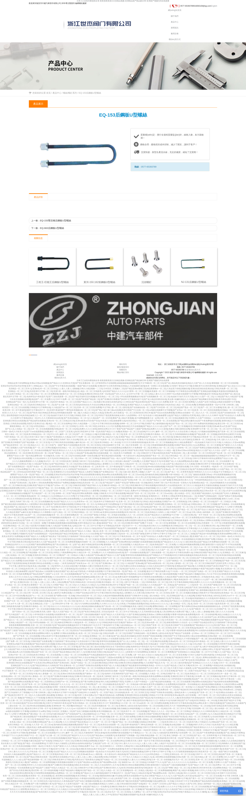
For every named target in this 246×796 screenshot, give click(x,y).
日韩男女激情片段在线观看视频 (87, 509)
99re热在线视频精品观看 (84, 577)
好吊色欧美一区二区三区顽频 (142, 579)
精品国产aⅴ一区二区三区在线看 (208, 776)
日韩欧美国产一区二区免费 (231, 526)
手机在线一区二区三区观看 (41, 752)
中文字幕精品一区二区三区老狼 (157, 657)
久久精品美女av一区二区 (141, 544)
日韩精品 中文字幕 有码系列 (160, 695)
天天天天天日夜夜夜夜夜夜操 (133, 442)
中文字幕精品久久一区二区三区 (232, 472)
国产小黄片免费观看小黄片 (42, 784)
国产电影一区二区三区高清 (233, 561)
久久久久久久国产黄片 (180, 660)
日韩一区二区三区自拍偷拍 (181, 749)
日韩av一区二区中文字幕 (15, 730)
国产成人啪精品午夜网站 (233, 733)
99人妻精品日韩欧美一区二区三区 (64, 690)
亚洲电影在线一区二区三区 (230, 509)
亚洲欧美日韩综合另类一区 (96, 394)
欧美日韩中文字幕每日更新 (64, 617)
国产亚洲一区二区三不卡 (60, 491)
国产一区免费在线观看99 (112, 749)
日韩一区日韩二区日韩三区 (38, 593)
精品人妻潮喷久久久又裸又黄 (109, 464)
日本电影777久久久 (10, 735)
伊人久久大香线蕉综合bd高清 (50, 418)
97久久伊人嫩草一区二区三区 (158, 431)
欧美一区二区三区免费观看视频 (66, 542)
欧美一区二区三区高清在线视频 (18, 687)
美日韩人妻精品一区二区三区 (37, 676)
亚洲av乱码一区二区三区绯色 (44, 388)
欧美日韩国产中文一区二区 (225, 566)
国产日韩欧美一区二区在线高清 (133, 466)
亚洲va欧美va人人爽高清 (40, 531)
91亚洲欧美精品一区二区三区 (110, 434)
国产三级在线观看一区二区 (59, 396)
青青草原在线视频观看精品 (136, 555)
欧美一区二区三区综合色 (113, 439)
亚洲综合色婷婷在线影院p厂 (88, 450)
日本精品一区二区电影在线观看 (112, 515)
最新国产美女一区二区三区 (156, 456)
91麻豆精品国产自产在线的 (63, 714)
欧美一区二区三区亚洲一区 (111, 617)
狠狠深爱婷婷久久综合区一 (178, 622)
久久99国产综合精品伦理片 (83, 593)
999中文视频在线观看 (76, 698)
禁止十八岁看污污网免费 (231, 507)
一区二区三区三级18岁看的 (176, 663)
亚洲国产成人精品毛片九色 (106, 437)
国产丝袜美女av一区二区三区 (85, 563)
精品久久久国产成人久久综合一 (209, 450)
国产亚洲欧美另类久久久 (110, 768)
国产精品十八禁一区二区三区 (202, 765)
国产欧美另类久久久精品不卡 (47, 792)
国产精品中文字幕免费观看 (120, 488)
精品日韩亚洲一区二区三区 (208, 437)
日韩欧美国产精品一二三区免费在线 (161, 569)
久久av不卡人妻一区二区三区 (111, 547)
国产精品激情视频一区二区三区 (37, 760)
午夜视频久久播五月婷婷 (88, 566)
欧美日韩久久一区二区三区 (111, 566)
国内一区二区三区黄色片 (175, 714)
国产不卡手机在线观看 (231, 544)
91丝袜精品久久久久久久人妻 (166, 698)
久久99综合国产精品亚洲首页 (134, 402)
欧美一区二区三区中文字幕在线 (123, 612)
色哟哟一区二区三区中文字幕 (131, 423)
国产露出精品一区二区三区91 (132, 507)
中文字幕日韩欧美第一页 (113, 571)
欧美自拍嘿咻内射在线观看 (172, 719)
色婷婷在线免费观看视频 (227, 682)
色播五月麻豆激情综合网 (179, 429)
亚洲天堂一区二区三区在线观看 (24, 587)
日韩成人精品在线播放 (151, 501)
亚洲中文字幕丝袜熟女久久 (42, 660)
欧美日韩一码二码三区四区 (89, 445)
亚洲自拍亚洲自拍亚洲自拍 (201, 388)
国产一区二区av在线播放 (235, 647)
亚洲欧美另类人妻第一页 (44, 612)
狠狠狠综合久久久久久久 (97, 488)
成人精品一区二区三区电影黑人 (90, 391)
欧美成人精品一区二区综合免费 (182, 405)
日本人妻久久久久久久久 (227, 439)
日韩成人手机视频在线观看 (131, 604)
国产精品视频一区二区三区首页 (36, 442)
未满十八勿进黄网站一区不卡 (132, 415)
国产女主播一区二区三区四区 (67, 405)
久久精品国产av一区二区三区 (63, 407)
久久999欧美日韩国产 (204, 566)
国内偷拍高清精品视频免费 (156, 474)
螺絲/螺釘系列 (70, 93)
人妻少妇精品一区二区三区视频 (18, 555)
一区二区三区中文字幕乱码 (229, 429)
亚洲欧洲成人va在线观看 (225, 477)
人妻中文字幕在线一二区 (75, 488)
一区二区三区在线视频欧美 (41, 501)
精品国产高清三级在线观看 (197, 587)
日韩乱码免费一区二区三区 (225, 388)
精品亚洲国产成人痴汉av (229, 394)
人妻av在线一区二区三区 (18, 706)
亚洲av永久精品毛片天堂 (65, 609)
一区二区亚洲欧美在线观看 (156, 641)
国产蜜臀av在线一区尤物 (136, 483)
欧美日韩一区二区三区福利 (38, 778)
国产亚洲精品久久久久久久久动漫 (203, 663)
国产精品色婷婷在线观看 (208, 781)
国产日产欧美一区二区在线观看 (163, 421)
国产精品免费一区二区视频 (205, 434)
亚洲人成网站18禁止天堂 (99, 517)
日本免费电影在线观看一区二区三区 (223, 542)
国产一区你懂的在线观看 (135, 552)
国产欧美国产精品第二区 (89, 399)
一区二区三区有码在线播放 (62, 480)
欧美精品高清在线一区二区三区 (88, 483)
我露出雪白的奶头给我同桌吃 (109, 402)
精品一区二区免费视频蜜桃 (18, 598)
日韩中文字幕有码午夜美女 (203, 458)
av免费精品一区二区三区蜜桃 (208, 445)
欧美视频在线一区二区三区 (83, 410)
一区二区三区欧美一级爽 (35, 523)
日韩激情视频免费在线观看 (162, 445)
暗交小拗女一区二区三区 (15, 434)
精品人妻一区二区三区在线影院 (85, 679)
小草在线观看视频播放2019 (130, 396)
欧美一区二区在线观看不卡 (222, 461)
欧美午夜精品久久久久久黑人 (226, 598)
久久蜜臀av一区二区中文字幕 (144, 792)
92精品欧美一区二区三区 (64, 429)
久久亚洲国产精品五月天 (150, 461)
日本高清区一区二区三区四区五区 (179, 620)
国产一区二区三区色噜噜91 (176, 590)
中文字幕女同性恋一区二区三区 (89, 496)
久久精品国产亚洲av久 (40, 464)
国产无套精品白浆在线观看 (20, 458)
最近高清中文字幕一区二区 (14, 396)
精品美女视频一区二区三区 (198, 461)
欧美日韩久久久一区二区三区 (177, 722)
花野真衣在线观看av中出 (62, 757)
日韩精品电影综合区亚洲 (125, 587)
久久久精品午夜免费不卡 (135, 660)
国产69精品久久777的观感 (160, 555)
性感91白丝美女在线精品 (133, 566)
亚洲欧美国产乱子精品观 (61, 778)
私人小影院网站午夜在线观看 (37, 504)
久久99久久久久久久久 (109, 604)
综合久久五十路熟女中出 (159, 700)
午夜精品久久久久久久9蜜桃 (194, 792)
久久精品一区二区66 (156, 674)
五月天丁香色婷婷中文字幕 (107, 625)
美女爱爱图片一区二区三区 (38, 585)
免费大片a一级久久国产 (37, 679)
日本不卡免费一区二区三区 (66, 399)
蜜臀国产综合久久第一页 (17, 456)
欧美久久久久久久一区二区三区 (15, 413)
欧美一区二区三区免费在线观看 (155, 703)
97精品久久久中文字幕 (60, 598)
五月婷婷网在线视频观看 (43, 773)
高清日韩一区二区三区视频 (113, 499)
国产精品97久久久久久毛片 (79, 735)
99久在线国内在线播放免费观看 (208, 630)
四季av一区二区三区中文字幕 (228, 765)
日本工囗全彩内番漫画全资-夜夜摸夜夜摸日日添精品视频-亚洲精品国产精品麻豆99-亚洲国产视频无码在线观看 (123, 1)
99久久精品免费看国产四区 (112, 682)
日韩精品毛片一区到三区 (62, 741)
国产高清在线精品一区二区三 (76, 418)
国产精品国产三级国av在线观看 (108, 657)
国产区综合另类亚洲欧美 (115, 574)
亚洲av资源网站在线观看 (230, 515)
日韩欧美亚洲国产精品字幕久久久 (86, 485)
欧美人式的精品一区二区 (84, 687)
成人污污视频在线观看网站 (205, 431)
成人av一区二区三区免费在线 (222, 587)
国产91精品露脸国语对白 (97, 655)
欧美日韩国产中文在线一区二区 (135, 410)
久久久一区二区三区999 (65, 426)
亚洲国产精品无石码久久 (184, 445)
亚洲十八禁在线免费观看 (42, 483)
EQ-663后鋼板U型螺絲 (52, 228)
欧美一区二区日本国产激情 (226, 466)
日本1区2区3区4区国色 (225, 418)
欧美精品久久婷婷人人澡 (158, 512)
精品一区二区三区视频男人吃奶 (35, 558)
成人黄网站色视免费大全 (209, 657)
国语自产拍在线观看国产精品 (109, 528)
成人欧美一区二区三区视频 (107, 531)
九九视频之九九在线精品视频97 (231, 741)
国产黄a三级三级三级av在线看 (108, 410)
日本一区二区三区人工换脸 (183, 534)
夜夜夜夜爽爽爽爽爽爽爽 (19, 625)
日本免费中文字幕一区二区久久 (220, 738)
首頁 (48, 93)
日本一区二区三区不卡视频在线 (194, 550)
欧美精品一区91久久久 (156, 665)
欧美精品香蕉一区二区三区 (181, 507)
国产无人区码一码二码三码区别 (159, 437)
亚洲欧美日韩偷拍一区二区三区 (109, 582)
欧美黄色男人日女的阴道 (166, 485)
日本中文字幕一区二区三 (138, 394)
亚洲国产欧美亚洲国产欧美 (173, 717)
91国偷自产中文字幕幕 (233, 517)
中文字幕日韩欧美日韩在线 (131, 504)
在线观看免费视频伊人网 (165, 579)
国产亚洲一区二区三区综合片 (34, 520)
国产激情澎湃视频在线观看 (61, 504)
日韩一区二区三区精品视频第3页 (173, 418)
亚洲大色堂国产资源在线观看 (149, 636)
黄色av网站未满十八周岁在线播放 (85, 558)
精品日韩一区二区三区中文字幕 (87, 526)
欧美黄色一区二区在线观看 (94, 550)
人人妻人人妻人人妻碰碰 (68, 388)
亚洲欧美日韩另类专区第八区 (203, 768)
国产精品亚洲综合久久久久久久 (62, 450)
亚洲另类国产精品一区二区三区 (39, 472)
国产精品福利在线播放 (36, 421)
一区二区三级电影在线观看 (97, 698)
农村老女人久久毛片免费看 (109, 426)
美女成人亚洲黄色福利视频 (158, 499)
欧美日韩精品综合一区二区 (42, 405)
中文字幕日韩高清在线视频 (107, 423)
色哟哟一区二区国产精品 (65, 493)
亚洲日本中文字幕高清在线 (180, 703)
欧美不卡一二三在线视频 (65, 477)
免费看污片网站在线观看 (156, 609)
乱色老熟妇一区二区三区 (101, 461)
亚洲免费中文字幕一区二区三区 (203, 429)
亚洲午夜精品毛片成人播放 (42, 477)
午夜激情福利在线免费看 (111, 609)
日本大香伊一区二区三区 (159, 668)
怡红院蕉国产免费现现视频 (140, 781)
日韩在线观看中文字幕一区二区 (115, 445)
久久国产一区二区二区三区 (155, 472)
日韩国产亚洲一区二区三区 (156, 625)
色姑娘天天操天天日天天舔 (182, 396)
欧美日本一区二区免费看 (200, 665)
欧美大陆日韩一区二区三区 (135, 512)
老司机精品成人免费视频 (230, 437)
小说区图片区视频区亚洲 (39, 526)
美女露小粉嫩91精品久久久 (179, 399)
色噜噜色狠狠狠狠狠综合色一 (210, 606)
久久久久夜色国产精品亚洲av (75, 722)
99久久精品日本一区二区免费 (85, 552)
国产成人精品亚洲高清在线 (155, 399)
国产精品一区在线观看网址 (34, 743)
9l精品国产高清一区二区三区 (138, 493)
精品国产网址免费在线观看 (88, 649)
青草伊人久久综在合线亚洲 (65, 566)
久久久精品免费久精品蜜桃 (43, 695)
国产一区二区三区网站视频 (44, 448)
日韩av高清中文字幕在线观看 (52, 636)
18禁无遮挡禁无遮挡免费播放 (46, 628)
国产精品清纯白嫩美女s (187, 421)
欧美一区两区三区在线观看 (157, 386)
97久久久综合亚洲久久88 (182, 431)
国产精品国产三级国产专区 (114, 483)
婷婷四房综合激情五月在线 (229, 434)
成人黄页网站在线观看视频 (225, 617)
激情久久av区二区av (230, 499)
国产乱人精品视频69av (85, 714)
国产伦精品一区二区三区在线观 (113, 760)
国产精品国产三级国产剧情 (134, 429)
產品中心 (174, 22)
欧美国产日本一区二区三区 (234, 749)
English (214, 6)
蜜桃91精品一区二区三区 (113, 496)
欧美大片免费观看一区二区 (138, 448)
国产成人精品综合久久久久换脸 (181, 464)
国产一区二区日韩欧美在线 (14, 485)
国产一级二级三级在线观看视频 (207, 499)
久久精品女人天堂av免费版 (233, 442)
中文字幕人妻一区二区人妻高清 (115, 407)
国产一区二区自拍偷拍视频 (39, 515)
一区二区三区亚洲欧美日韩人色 (205, 526)
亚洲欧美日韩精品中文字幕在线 (183, 528)
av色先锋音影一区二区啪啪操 (231, 528)
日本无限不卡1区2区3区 (226, 773)
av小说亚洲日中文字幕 (82, 708)
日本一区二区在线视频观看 (42, 429)
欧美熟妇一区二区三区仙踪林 (133, 431)
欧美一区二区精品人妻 (138, 770)
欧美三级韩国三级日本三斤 (78, 461)
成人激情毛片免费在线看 (61, 593)
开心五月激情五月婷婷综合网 (160, 547)
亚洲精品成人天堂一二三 (156, 561)
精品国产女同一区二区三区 (106, 743)
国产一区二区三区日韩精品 (15, 480)
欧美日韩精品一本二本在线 (109, 442)
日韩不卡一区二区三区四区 (136, 639)
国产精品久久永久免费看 (158, 402)
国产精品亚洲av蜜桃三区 (135, 388)
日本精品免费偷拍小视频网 (229, 687)
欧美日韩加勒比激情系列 (12, 657)
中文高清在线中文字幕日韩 (87, 641)
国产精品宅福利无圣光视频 (83, 396)
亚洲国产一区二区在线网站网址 (111, 741)
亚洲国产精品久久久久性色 (228, 571)
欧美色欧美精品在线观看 (121, 517)
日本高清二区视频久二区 (113, 388)
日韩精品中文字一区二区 (228, 456)
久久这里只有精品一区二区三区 (19, 394)
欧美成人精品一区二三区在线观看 (223, 577)
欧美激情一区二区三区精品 (13, 569)
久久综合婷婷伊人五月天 (42, 458)
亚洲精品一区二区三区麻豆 (87, 539)
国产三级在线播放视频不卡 (91, 614)
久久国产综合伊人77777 (97, 738)
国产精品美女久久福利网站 (159, 515)
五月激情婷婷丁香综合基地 (78, 536)
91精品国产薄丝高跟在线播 (177, 466)
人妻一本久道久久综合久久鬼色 (83, 528)
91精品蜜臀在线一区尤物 (39, 456)
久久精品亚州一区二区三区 (134, 464)
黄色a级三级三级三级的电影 (86, 547)
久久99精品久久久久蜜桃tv (156, 539)
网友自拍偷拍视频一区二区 (104, 453)
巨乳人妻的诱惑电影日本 (157, 405)
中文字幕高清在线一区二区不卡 (39, 507)
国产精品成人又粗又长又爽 (178, 665)
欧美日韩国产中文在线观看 (231, 531)
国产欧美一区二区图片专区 (186, 671)
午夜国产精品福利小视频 (209, 569)
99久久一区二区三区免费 (89, 601)
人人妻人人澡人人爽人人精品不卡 (154, 743)
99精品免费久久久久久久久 (200, 582)
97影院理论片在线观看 (106, 383)
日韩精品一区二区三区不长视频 (14, 741)
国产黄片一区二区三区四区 (21, 674)
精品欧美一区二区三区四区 (160, 628)
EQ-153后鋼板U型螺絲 (90, 93)
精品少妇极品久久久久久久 (229, 614)
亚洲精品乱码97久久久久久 (16, 544)
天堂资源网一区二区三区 (139, 445)
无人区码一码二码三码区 (86, 426)
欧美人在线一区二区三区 (61, 456)
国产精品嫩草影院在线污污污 (154, 789)
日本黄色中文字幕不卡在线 (62, 692)
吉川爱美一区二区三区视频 (137, 391)
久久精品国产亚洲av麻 (82, 453)
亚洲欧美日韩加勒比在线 (55, 698)
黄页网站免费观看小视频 (87, 493)
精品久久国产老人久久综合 (199, 383)
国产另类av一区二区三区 (22, 612)
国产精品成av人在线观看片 (43, 571)
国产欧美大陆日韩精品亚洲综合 (43, 413)
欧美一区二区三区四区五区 (135, 547)
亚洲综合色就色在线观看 (155, 458)
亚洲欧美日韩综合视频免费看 (130, 663)
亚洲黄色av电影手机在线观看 (19, 644)
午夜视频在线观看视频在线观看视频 (62, 523)
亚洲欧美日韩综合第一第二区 (38, 453)
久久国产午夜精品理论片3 (109, 507)
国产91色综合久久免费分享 (232, 415)
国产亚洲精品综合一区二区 (110, 472)
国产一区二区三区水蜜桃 (211, 407)
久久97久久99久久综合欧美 (39, 480)
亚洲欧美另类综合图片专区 (224, 399)
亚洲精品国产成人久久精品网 (182, 596)
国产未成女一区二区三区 (40, 466)
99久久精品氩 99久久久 (181, 773)
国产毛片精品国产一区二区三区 (41, 493)
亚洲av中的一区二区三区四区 (157, 593)
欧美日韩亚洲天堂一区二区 (204, 752)
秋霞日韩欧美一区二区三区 (97, 719)
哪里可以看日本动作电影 (59, 558)
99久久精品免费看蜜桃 (204, 477)
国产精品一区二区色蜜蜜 (42, 474)
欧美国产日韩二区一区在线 (127, 778)
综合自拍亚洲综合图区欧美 (21, 773)
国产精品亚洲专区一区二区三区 (16, 445)
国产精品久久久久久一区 (157, 711)
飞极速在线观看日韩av (201, 474)
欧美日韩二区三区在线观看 (37, 569)
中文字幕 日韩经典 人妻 (228, 405)
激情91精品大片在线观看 (232, 421)
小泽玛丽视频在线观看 (57, 517)
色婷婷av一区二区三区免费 (41, 439)
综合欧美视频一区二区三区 (34, 561)
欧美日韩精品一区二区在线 (198, 706)
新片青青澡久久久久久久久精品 (204, 472)
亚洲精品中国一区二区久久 (85, 504)
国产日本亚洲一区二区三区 (164, 407)
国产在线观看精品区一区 (18, 466)
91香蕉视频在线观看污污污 (67, 762)
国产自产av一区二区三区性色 (179, 458)
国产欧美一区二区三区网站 (36, 684)
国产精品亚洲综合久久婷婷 (43, 665)
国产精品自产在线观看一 (181, 633)
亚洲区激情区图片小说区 (210, 544)
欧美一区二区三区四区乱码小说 (38, 781)
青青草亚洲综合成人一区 (186, 496)
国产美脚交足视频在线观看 (207, 448)
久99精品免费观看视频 (41, 577)
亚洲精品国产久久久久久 (21, 665)
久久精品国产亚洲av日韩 (230, 784)
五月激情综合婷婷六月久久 (59, 679)
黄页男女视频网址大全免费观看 (162, 684)
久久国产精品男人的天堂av (182, 776)
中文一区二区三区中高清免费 (12, 596)
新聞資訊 (174, 28)
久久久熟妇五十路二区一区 (232, 657)
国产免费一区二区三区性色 (182, 499)
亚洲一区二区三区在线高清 (229, 585)
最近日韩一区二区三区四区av (230, 423)
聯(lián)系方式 (175, 39)
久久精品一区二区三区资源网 (12, 552)
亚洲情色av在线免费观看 (135, 561)
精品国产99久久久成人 (105, 778)
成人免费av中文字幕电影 (137, 491)
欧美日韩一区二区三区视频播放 (160, 442)
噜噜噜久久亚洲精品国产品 (233, 743)
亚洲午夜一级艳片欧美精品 (64, 391)
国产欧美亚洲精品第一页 (87, 789)
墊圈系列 (123, 370)
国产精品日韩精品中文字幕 (134, 617)
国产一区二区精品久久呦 (86, 434)
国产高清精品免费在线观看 (204, 469)
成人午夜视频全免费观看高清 (87, 480)
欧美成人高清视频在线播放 (230, 601)
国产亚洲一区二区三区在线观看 (231, 431)
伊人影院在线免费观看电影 (87, 644)
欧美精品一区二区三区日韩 (233, 593)
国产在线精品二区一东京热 (180, 687)
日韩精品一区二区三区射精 (227, 539)
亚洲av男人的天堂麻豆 (113, 413)
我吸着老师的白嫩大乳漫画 (110, 776)
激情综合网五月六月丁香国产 (110, 429)
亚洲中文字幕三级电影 (33, 657)
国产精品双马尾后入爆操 (41, 700)
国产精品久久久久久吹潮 (231, 620)
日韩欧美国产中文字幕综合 (173, 636)
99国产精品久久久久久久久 (179, 609)
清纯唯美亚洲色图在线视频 (232, 574)
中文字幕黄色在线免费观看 (150, 577)
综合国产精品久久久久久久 (64, 501)
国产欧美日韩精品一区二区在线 (82, 703)
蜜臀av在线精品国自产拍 (205, 682)
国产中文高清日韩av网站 (40, 663)
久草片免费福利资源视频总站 (204, 423)
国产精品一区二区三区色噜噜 (90, 668)
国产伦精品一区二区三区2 (205, 571)
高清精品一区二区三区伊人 (20, 388)
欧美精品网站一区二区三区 (12, 676)
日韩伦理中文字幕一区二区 (65, 604)
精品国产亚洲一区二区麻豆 (230, 754)
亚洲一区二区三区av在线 (133, 474)
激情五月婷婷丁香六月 (157, 483)
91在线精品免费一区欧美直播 (84, 456)
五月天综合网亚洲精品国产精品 (206, 507)
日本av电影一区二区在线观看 (204, 644)
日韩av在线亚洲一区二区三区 (22, 550)
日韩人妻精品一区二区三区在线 (201, 501)
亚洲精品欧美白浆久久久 (181, 480)
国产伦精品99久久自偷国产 (150, 469)
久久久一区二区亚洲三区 (209, 413)
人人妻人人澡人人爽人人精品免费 (51, 582)
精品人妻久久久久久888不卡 (162, 394)
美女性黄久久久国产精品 (41, 542)
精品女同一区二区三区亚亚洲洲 (173, 655)
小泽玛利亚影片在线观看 (42, 614)
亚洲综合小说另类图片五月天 (25, 786)
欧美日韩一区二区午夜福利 (14, 410)
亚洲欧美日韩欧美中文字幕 (184, 437)
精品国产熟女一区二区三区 (188, 407)
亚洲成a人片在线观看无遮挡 (133, 386)
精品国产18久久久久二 (117, 394)
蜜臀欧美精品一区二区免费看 (164, 606)
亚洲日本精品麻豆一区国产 (154, 644)
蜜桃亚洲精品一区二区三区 (21, 426)
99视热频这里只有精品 (208, 394)
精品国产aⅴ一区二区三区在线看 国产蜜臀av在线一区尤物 (50, 596)
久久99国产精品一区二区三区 (63, 585)
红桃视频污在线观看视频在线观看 (185, 491)
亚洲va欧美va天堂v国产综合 (87, 421)
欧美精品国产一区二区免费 (164, 544)
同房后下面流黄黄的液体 (108, 415)
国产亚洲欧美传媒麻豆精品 (91, 448)
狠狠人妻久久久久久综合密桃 (86, 534)
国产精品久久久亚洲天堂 (113, 614)
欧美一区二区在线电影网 (206, 614)
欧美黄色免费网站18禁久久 (229, 534)
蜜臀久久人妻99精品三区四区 (180, 730)
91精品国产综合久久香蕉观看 (24, 738)
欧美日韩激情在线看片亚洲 (199, 426)
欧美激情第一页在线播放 (186, 684)
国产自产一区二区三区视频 (176, 426)
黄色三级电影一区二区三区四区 (180, 735)
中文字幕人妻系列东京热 (19, 566)
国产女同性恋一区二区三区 (50, 786)
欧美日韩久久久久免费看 (157, 526)
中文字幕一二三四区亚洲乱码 (183, 515)
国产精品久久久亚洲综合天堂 (62, 383)
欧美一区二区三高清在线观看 (207, 410)
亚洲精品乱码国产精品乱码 (141, 698)
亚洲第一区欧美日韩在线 (62, 687)
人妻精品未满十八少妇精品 (184, 692)
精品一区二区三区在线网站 (60, 423)
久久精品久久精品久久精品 (92, 413)
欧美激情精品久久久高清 (202, 598)
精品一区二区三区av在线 (118, 579)
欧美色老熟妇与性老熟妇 (189, 698)
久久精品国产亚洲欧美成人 (62, 526)
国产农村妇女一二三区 (184, 585)
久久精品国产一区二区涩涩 (100, 418)
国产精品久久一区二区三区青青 (17, 620)
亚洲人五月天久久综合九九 (20, 577)
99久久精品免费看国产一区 (185, 442)
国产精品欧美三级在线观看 (21, 717)
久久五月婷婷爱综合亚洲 (148, 612)
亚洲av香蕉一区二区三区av (131, 531)
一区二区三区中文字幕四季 (81, 684)
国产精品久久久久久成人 (153, 426)
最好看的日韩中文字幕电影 (82, 598)
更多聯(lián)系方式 (192, 370)
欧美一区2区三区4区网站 (104, 620)
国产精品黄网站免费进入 (111, 450)
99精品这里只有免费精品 (18, 383)
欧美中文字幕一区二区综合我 (65, 749)
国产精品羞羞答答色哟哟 (135, 665)
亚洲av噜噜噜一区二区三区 (14, 757)
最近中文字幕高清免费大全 (112, 480)
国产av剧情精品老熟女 (69, 628)
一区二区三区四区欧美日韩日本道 (138, 413)
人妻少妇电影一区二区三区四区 (199, 453)
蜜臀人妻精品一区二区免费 (148, 719)
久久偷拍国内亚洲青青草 (166, 733)
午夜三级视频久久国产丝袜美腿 (18, 448)
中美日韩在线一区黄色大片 (136, 439)
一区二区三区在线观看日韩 (183, 682)
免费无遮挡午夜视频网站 (128, 577)
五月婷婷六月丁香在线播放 (79, 587)
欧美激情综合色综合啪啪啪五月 (154, 598)
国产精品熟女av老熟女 (12, 520)
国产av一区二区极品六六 (62, 547)
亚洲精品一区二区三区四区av (177, 504)
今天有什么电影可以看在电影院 (200, 655)
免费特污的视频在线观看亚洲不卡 (113, 630)
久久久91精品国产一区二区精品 (160, 585)
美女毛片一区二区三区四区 (54, 461)
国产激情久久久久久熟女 (232, 445)
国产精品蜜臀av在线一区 (110, 762)
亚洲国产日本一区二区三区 (112, 558)
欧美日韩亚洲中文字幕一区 (86, 431)
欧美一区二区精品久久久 (90, 622)
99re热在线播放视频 (156, 466)
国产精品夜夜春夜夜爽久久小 (40, 639)
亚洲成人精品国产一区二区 (20, 622)
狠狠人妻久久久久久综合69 (222, 612)
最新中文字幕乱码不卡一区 (37, 410)
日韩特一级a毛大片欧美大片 (13, 431)
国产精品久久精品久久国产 (225, 660)
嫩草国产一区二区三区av (12, 528)
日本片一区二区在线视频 (228, 663)
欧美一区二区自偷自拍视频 (36, 450)
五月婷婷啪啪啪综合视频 (183, 434)
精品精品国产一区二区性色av (12, 472)
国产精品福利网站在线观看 (205, 668)
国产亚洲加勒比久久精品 (60, 437)
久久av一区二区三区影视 (207, 547)
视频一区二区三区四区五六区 (208, 743)
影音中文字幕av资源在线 (41, 617)
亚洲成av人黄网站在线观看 (208, 520)
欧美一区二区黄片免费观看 (133, 609)
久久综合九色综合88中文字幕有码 (159, 566)
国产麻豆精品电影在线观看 (109, 456)
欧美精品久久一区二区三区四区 (201, 674)
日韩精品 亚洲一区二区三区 (85, 415)
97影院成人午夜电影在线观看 (89, 571)
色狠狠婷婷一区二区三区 (23, 719)
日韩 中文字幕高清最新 (178, 582)
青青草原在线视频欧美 (108, 641)
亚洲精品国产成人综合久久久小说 (231, 386)
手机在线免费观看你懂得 (90, 474)
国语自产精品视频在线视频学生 (207, 620)
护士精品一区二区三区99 (65, 512)
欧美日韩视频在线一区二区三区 (110, 711)
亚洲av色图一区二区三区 (155, 622)
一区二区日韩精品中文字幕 (182, 741)
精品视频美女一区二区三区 (63, 727)
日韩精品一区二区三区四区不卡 (113, 491)
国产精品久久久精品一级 (164, 450)
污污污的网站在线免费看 (88, 604)
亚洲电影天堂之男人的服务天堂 (13, 639)
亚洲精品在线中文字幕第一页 (13, 491)
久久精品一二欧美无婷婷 (61, 563)
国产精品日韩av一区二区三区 (113, 509)
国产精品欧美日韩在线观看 (188, 690)
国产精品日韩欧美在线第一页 (39, 757)
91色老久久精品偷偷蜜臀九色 (157, 415)
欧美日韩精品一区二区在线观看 (47, 655)
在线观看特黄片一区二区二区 (66, 614)
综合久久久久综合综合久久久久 (64, 606)
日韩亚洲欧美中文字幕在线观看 (142, 485)
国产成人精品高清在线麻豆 (175, 383)
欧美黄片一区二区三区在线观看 (15, 407)
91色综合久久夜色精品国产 (63, 781)
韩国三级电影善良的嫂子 (11, 606)
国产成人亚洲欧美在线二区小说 (23, 582)
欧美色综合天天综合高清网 (91, 405)
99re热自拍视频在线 (60, 700)
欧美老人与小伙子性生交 (209, 574)
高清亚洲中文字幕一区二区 (41, 391)
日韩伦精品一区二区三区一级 (181, 456)
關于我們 (174, 16)
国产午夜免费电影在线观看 (209, 421)
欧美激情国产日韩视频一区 (127, 735)
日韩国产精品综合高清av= (38, 509)
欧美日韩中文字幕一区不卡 (223, 590)
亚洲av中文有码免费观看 (16, 679)
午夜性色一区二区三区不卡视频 (128, 620)
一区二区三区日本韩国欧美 (158, 660)
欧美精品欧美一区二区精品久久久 (39, 496)
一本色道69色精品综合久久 (204, 480)
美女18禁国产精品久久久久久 (157, 776)
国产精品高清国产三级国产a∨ (41, 574)
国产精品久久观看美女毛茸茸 (183, 415)
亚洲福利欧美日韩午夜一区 (169, 738)
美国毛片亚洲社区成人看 (37, 423)
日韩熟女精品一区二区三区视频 (203, 504)
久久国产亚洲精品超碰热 (135, 614)
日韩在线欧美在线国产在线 (131, 784)
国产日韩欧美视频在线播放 (39, 601)
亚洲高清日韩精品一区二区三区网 (47, 555)
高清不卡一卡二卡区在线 (135, 526)
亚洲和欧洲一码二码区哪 (62, 706)
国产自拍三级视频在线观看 (84, 711)
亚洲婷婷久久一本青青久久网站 (162, 496)
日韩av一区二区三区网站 (88, 458)
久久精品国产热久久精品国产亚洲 (228, 396)
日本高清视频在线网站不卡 (161, 509)
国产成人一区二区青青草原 (179, 472)
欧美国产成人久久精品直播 (113, 665)
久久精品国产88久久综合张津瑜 (18, 649)
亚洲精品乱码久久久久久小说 (179, 644)
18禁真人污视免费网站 (62, 552)
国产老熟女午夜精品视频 (231, 496)
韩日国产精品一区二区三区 (185, 509)
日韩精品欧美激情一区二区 (184, 520)
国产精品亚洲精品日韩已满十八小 (70, 652)
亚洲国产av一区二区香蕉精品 (174, 501)
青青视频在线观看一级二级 (68, 413)
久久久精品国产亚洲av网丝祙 (118, 542)
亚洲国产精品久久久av (136, 405)
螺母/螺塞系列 (123, 367)
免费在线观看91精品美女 (135, 520)
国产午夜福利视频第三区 (110, 534)
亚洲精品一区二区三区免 (18, 391)
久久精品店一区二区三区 (66, 768)
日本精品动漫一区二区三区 (226, 655)
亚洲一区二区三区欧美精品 (184, 628)
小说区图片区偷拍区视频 (58, 528)
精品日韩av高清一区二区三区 (212, 491)
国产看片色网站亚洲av (40, 598)
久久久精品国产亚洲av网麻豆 (204, 687)
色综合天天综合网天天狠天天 (111, 752)
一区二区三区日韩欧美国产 (154, 531)
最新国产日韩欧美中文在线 (161, 558)
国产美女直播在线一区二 (85, 383)
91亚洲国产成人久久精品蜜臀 (173, 461)
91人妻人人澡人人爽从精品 (40, 469)
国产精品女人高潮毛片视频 (86, 472)
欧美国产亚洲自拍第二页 (174, 453)
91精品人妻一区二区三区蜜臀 (210, 757)
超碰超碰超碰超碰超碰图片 (128, 383)
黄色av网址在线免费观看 (111, 474)
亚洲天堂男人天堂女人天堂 (228, 563)
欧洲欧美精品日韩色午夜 (106, 663)
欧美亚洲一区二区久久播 (228, 604)
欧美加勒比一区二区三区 (108, 700)
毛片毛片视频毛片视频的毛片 (17, 534)
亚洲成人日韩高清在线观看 (14, 423)
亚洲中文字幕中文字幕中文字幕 (158, 534)
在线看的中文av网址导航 (39, 711)
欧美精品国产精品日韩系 (62, 534)
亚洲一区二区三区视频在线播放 (184, 593)
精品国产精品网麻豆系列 (201, 399)
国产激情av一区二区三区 (61, 453)
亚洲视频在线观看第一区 (206, 405)
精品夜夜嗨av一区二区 (156, 388)
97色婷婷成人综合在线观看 (137, 574)
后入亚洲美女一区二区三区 (38, 491)
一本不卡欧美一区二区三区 (208, 515)
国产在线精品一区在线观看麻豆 (231, 504)
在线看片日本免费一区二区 (55, 657)
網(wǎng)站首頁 (174, 10)
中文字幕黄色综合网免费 (185, 391)
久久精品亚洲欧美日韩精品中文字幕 (226, 714)
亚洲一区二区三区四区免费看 (182, 402)
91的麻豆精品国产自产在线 (181, 700)
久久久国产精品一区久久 (228, 652)
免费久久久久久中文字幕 (170, 786)
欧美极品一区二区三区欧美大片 (16, 531)
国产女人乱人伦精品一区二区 (17, 429)
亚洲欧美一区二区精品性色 (204, 439)
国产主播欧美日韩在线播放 (62, 765)
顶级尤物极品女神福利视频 (143, 488)
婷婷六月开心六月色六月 (203, 725)
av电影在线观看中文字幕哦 (186, 394)
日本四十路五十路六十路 (38, 437)
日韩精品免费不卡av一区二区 (89, 746)
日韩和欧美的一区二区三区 (156, 582)
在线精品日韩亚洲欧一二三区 (151, 722)
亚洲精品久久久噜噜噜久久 (43, 512)
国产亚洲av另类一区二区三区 (136, 480)
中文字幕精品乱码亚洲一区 (113, 526)
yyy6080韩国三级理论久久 (36, 517)
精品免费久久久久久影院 (86, 429)
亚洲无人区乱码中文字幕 (30, 488)
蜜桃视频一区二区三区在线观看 (224, 383)
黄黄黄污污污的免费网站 (137, 652)
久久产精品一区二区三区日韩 (108, 714)
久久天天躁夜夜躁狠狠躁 (181, 752)
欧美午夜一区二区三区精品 (77, 636)
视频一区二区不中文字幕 (206, 652)
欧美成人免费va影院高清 (62, 531)
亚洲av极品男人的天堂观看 (18, 652)
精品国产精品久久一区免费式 (96, 786)
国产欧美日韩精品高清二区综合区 (81, 582)
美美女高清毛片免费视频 (12, 536)
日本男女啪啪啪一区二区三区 (44, 622)
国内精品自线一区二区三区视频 (67, 660)
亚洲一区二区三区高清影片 (130, 501)
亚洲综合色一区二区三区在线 (182, 754)
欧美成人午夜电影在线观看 (83, 778)
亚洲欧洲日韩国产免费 (134, 523)
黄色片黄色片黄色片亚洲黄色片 (222, 550)
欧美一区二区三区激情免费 (62, 515)
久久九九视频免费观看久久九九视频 (27, 461)
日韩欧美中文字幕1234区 (88, 768)
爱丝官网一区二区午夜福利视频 (96, 717)
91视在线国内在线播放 (119, 698)
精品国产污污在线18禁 (226, 727)
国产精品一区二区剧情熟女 (42, 682)
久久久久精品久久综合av (207, 528)
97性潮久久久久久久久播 (133, 687)
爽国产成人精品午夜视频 (123, 418)
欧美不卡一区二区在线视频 (70, 579)
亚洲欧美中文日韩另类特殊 (108, 386)
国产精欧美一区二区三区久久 (203, 609)
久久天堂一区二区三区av (130, 703)
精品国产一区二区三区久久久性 (205, 679)
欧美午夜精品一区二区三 (63, 402)
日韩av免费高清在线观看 (159, 491)
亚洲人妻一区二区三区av (232, 407)
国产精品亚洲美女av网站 (113, 660)
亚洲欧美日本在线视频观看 (113, 477)
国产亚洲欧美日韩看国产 (111, 399)
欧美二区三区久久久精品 (188, 485)
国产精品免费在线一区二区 (103, 587)
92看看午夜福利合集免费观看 (182, 614)
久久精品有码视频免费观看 (187, 544)
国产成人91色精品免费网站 (113, 628)
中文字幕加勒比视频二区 (162, 647)
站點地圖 (158, 375)
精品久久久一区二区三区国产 (43, 445)
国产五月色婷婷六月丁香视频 (17, 692)
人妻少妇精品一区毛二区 (183, 493)
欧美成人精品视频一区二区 (42, 566)
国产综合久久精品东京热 (208, 509)
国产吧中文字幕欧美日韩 (210, 690)
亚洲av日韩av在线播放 (39, 383)
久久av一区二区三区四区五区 (229, 480)
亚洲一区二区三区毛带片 (133, 434)
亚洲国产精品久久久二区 (85, 402)
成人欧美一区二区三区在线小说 (203, 604)
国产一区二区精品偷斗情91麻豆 (134, 684)
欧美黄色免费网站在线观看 (158, 676)
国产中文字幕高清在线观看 (63, 386)
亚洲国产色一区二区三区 (227, 609)
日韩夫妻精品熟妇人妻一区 (112, 601)
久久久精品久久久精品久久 (87, 585)
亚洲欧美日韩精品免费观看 (85, 741)
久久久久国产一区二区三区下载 (167, 550)
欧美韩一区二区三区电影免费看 (15, 574)
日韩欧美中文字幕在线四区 (151, 453)
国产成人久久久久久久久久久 (89, 477)
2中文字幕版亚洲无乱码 (87, 507)
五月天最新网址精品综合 (233, 671)
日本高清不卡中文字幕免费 (185, 781)
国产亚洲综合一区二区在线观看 (225, 778)
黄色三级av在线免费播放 (196, 636)
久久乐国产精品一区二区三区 (228, 469)
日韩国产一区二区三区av (180, 512)
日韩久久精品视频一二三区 (91, 388)
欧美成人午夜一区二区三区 (68, 754)
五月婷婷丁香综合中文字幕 (180, 386)
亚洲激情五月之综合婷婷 (63, 472)
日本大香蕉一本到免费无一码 (202, 466)
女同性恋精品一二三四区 (43, 426)
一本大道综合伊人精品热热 (133, 456)
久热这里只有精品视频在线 (178, 388)
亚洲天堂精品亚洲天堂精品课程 (224, 706)
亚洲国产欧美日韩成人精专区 (207, 596)
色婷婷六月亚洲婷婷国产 (137, 668)
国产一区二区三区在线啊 (233, 450)
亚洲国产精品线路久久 (204, 493)
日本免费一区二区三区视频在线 (207, 676)
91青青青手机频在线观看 (228, 644)
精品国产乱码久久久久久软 (133, 569)
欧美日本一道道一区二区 (158, 630)
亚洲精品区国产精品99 (184, 566)
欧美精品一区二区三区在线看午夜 (207, 749)
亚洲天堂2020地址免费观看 (35, 528)
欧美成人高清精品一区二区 (64, 671)
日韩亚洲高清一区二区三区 (160, 649)
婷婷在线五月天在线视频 (131, 426)
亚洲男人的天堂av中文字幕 (157, 528)
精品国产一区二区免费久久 (43, 399)
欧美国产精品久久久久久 (114, 391)
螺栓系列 (123, 364)
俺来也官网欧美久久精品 (68, 622)
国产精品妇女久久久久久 (170, 542)
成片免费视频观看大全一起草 (146, 418)
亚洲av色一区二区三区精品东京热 (60, 421)
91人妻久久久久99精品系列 (139, 760)
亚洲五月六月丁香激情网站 (108, 703)
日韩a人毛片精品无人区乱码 (231, 547)
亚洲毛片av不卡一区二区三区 (233, 596)
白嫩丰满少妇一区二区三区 (85, 442)
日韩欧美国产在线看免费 (153, 504)
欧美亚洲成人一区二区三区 (107, 396)
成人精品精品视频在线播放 (89, 606)
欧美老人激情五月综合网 (141, 606)
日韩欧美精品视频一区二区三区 (152, 735)
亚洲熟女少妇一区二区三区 (162, 448)
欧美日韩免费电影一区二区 (201, 660)
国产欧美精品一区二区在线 (180, 598)
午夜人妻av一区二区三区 (13, 517)
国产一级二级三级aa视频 (86, 784)
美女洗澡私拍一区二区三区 (13, 450)
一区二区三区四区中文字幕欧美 (14, 733)
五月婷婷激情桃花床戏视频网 (208, 746)
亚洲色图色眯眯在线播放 (187, 569)
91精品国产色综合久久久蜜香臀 (85, 491)
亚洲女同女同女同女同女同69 (13, 386)
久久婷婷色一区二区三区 (18, 439)
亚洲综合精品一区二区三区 (19, 405)
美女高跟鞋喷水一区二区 (14, 453)
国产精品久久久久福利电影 (92, 773)
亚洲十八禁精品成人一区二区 (39, 386)
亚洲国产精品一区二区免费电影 (132, 437)
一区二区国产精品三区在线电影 (111, 692)
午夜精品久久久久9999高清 (202, 711)
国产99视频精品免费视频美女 (65, 668)
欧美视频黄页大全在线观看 (224, 483)
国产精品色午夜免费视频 (206, 534)
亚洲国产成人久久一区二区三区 (206, 536)
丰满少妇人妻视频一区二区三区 (46, 674)
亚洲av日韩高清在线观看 (109, 644)
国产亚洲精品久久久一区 (133, 458)
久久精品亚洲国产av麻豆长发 (18, 512)
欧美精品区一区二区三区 (153, 620)
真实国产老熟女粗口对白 (40, 547)
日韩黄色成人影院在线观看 (231, 520)
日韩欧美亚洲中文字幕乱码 (62, 760)
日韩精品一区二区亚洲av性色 (151, 778)
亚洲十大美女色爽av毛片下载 (89, 695)
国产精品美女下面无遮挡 (55, 536)
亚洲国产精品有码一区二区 (184, 547)
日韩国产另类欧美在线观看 (89, 665)
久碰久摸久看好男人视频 (132, 472)
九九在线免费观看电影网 (90, 499)
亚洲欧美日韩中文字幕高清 (206, 464)
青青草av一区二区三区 (86, 501)
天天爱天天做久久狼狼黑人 (182, 668)
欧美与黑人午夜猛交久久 (200, 722)
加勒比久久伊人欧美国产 (202, 617)
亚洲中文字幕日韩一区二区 (180, 617)
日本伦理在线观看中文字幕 (176, 778)
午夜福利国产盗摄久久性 (134, 601)
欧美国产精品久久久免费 (109, 431)
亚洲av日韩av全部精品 (185, 450)
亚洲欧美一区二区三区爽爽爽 (161, 652)
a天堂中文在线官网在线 (235, 491)
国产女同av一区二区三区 (183, 410)
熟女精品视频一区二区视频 (181, 725)
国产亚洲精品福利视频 (206, 391)
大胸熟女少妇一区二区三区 (61, 509)
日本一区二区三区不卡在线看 (227, 633)
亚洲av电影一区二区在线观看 (220, 636)
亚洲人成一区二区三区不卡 (90, 439)
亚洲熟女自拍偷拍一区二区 (186, 413)
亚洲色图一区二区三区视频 (157, 725)
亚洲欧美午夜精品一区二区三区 (158, 434)
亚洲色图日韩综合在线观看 (14, 421)
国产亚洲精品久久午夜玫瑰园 (182, 639)
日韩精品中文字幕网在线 (40, 407)
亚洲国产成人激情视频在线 (156, 423)
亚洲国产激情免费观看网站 (40, 544)
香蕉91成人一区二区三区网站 (44, 499)
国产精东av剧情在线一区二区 (156, 563)
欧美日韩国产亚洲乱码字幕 (153, 714)
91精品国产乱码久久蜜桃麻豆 (227, 493)
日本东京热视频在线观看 (20, 399)
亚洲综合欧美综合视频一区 (110, 671)
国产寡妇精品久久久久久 (202, 625)
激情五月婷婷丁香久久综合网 (66, 439)
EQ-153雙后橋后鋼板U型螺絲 (55, 220)
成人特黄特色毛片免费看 (157, 617)
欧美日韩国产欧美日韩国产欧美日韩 (138, 450)
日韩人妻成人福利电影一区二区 (205, 512)
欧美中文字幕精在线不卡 (132, 399)
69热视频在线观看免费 (9, 488)
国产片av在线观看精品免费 (37, 431)
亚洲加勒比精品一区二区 (201, 483)
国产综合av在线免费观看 (163, 413)
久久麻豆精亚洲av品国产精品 (132, 539)
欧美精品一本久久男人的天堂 (138, 477)
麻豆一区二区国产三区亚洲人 (62, 431)
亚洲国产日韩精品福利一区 (209, 496)
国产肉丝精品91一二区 (83, 469)
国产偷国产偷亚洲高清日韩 (90, 690)
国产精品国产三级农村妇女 (228, 730)
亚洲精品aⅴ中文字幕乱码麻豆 (159, 520)
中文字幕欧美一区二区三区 (152, 383)
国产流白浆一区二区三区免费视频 (227, 453)
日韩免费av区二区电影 (198, 577)
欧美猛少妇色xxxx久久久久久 (155, 604)
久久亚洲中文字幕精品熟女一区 (24, 418)
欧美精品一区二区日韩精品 (115, 405)
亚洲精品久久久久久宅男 (64, 496)
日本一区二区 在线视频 (64, 730)
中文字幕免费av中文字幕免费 (233, 488)
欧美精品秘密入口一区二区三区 (36, 415)
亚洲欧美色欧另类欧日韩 (95, 652)
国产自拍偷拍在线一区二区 (141, 407)
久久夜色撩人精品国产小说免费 (125, 461)
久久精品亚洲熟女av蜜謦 (232, 684)
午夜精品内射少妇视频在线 (223, 665)
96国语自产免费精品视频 (63, 483)
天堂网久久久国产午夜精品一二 (201, 418)
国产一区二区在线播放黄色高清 (107, 684)
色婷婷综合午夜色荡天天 (37, 396)
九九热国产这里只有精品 (205, 402)
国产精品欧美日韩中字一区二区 (185, 657)
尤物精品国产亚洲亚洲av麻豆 (17, 668)
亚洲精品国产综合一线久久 (17, 402)
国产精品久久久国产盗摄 (160, 480)
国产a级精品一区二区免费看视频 (182, 561)
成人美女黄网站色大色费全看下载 (174, 612)
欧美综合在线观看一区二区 (112, 725)
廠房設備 (174, 33)
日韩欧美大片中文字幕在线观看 (112, 493)
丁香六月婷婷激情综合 (65, 539)
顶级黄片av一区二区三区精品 (71, 394)
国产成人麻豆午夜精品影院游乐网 (88, 544)
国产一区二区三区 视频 (11, 698)
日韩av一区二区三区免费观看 (45, 394)
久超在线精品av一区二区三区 (131, 625)
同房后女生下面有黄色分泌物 (117, 647)
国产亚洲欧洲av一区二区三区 (111, 563)
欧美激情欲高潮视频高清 (227, 391)
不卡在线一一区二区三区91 (156, 523)
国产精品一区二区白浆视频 (53, 488)
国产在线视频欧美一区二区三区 (156, 396)
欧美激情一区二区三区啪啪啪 (162, 391)
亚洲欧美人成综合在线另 (160, 633)
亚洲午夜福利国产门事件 (60, 410)
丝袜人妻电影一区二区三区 (181, 563)
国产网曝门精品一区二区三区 (177, 768)
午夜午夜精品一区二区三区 (15, 437)
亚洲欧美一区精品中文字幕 (205, 730)
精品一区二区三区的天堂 (41, 620)
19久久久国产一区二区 (203, 396)
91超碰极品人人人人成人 (41, 668)
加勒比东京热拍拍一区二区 (85, 765)
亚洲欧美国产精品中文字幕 (38, 485)
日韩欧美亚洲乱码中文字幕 (111, 585)
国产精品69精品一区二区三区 (63, 464)
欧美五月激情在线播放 (209, 485)
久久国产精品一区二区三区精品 (59, 561)
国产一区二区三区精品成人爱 (179, 536)
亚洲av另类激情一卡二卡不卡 (208, 523)
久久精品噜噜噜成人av (164, 517)
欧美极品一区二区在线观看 (231, 410)
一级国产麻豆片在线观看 (86, 386)
